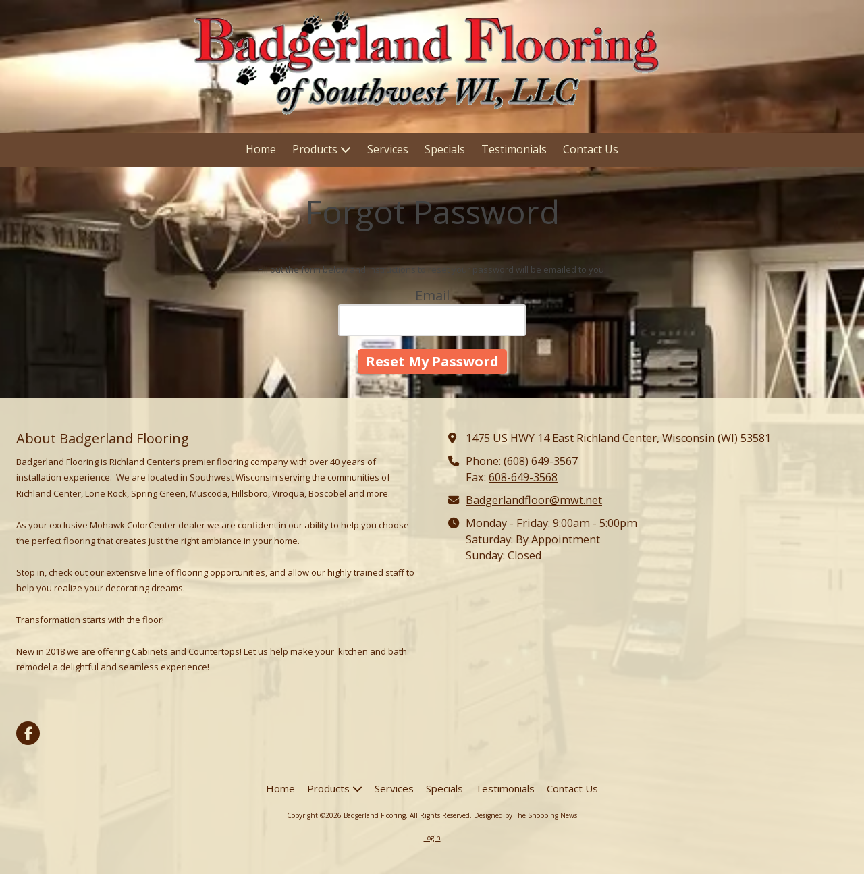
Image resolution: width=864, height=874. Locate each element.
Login (432, 837)
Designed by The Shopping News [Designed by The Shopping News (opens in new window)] (525, 815)
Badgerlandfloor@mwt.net (534, 500)
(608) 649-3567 (541, 461)
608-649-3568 (523, 477)
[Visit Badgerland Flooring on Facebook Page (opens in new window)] (28, 733)
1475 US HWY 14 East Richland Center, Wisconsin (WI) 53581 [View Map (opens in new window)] (618, 438)
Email (432, 295)
